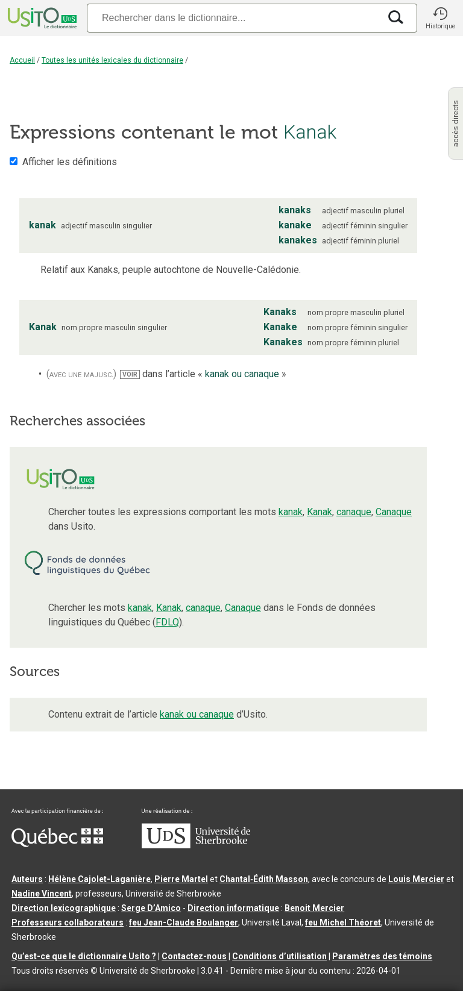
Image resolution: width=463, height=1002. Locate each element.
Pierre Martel (181, 879)
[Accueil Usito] (41, 18)
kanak (291, 512)
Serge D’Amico (151, 908)
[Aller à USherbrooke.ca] (196, 845)
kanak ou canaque (197, 714)
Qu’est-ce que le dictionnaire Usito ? (83, 956)
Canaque (394, 512)
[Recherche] (233, 17)
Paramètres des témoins (382, 956)
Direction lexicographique (63, 908)
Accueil (22, 60)
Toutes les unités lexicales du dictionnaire (112, 60)
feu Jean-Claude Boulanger (183, 922)
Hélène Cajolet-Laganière (99, 879)
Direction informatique (233, 908)
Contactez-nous (194, 956)
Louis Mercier (416, 879)
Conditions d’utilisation (279, 956)
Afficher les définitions (69, 162)
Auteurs (27, 879)
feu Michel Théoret (343, 922)
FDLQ (167, 622)
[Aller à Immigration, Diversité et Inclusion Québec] (57, 844)
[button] (440, 18)
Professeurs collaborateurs (67, 922)
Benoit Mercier (314, 908)
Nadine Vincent (41, 893)
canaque (353, 512)
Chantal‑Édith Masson (263, 879)
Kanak (319, 512)
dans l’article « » (203, 374)
